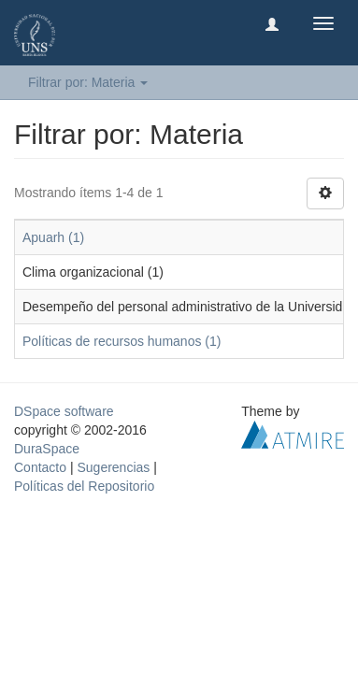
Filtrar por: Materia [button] (88, 82)
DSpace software (64, 411)
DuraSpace (46, 448)
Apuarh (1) (53, 237)
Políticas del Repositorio (84, 486)
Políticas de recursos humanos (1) (121, 341)
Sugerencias (113, 467)
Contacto (40, 467)
